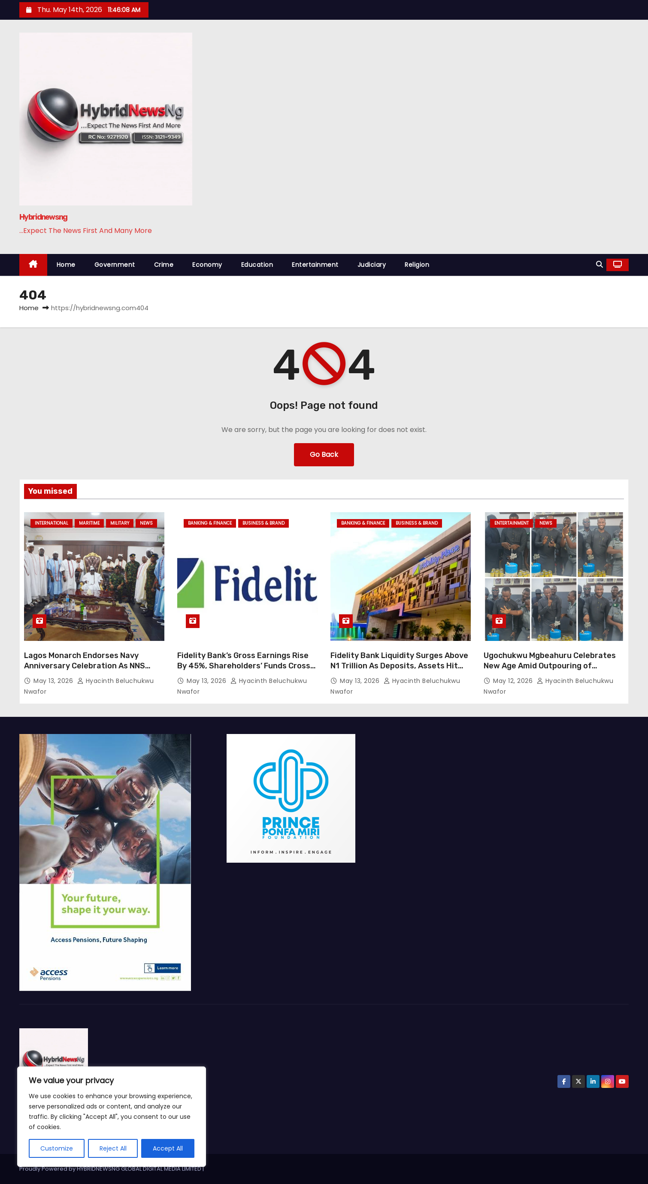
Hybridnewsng (43, 217)
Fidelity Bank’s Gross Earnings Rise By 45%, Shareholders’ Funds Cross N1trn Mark (243, 666)
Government (114, 264)
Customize (56, 1148)
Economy (207, 264)
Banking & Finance (210, 523)
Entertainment (315, 264)
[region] (111, 1116)
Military (119, 523)
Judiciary (371, 264)
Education (257, 264)
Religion (417, 264)
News (146, 523)
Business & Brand (263, 523)
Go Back (324, 454)
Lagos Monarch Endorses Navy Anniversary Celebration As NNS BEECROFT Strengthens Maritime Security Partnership (87, 671)
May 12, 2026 (514, 681)
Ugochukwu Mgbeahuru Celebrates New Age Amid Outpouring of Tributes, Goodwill (550, 666)
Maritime (89, 523)
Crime (164, 264)
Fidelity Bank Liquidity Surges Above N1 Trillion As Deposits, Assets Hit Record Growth (399, 666)
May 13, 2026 (54, 681)
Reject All (113, 1148)
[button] (599, 264)
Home (66, 264)
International (51, 523)
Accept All (168, 1148)
